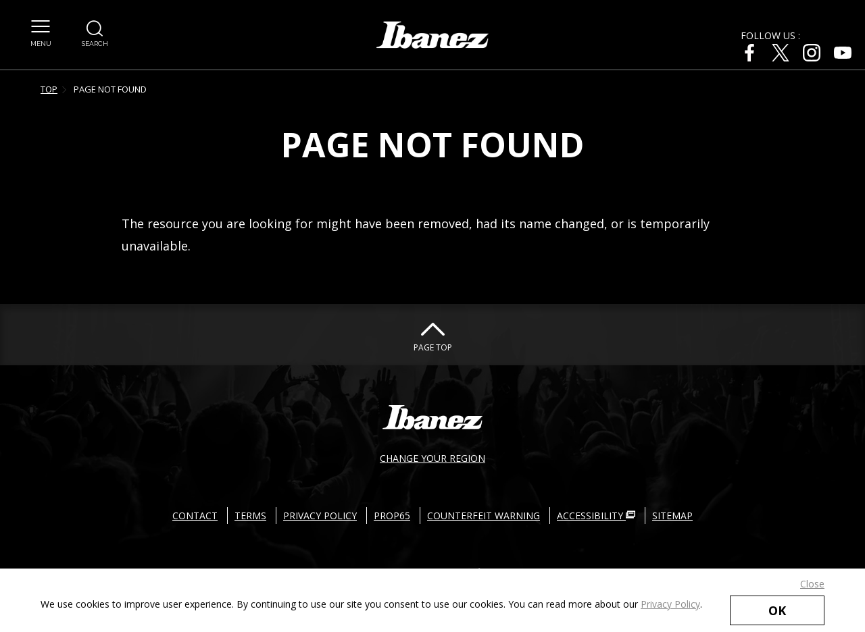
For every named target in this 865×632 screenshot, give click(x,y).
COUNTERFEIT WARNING (483, 515)
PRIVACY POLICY (320, 515)
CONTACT (195, 515)
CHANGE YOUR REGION (432, 458)
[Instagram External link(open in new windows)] (811, 52)
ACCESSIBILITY (596, 515)
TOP (49, 89)
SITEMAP (672, 515)
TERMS (250, 515)
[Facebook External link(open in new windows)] (749, 52)
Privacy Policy (670, 604)
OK (777, 610)
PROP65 (392, 515)
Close (812, 583)
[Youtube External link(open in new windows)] (842, 52)
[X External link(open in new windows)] (780, 52)
